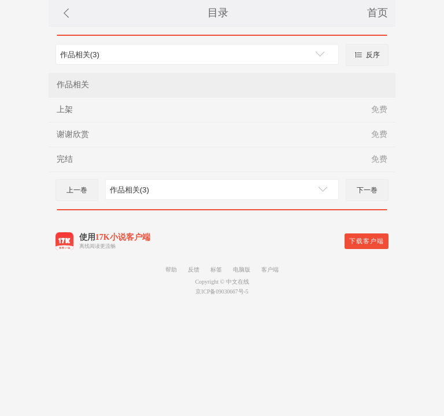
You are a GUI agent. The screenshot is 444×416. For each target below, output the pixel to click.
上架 (65, 109)
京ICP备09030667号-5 (221, 291)
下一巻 (367, 190)
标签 (216, 269)
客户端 (270, 269)
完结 (65, 159)
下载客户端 (366, 240)
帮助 (171, 269)
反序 (367, 55)
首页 (377, 12)
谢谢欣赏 (73, 134)
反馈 (193, 269)
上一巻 (76, 190)
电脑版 (241, 269)
